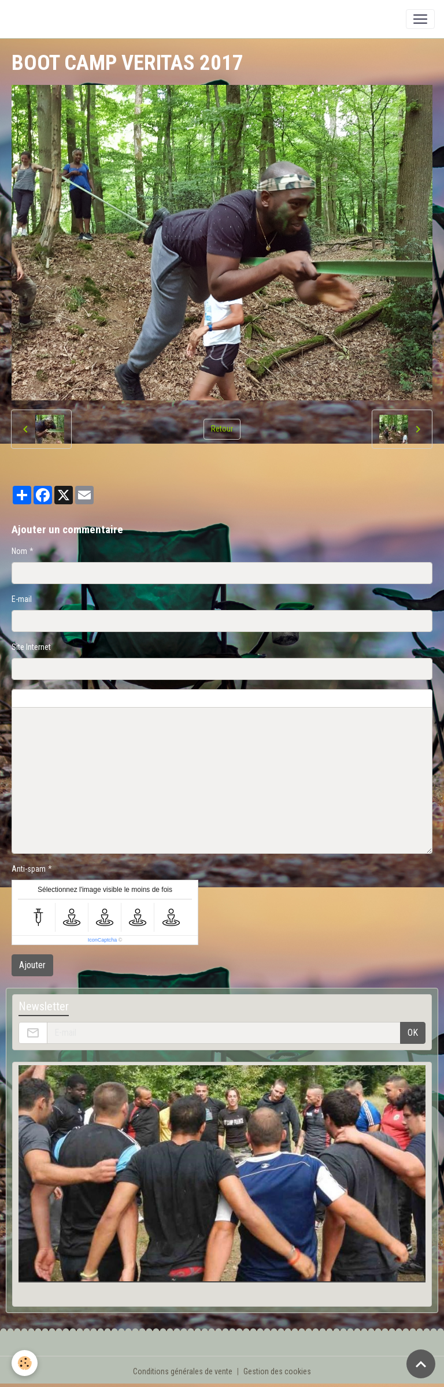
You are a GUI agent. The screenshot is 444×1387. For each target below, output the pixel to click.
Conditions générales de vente (182, 1371)
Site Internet (31, 647)
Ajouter (32, 965)
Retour (222, 428)
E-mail (22, 599)
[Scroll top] (420, 1363)
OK (413, 1032)
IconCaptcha (102, 940)
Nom (19, 551)
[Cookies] (25, 1363)
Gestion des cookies (277, 1371)
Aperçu (290, 698)
